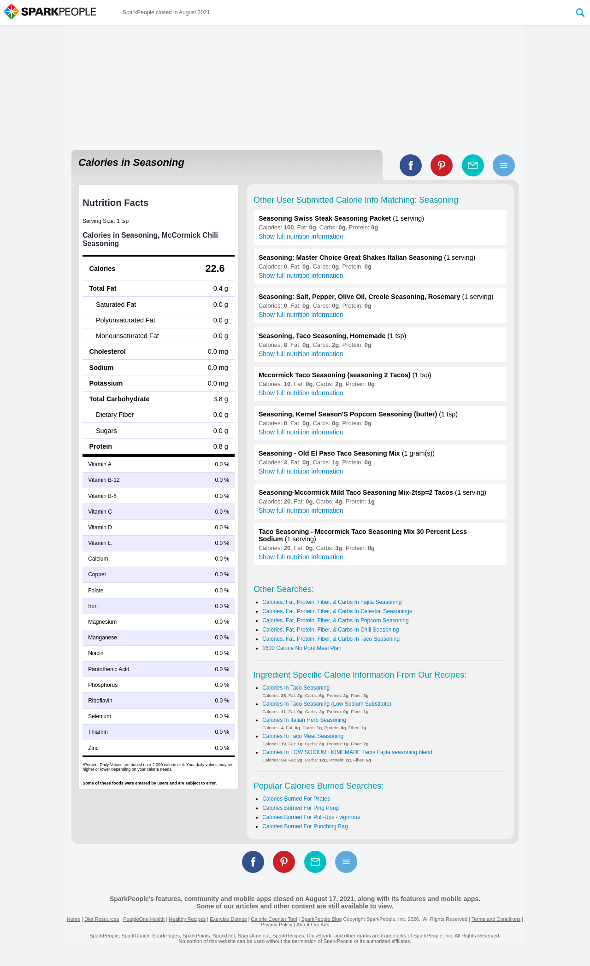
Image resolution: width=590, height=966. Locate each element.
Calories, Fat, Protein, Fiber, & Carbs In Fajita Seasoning (331, 602)
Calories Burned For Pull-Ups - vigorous (311, 817)
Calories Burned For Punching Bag (305, 826)
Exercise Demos (228, 919)
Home (73, 919)
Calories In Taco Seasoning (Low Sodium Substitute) (326, 704)
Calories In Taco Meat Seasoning (302, 736)
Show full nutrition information (301, 236)
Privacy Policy (276, 924)
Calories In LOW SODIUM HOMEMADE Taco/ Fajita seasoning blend (347, 752)
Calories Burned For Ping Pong (300, 808)
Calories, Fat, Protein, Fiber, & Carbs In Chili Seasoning (330, 629)
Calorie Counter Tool (274, 919)
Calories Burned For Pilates (296, 799)
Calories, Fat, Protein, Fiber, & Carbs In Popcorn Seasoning (335, 620)
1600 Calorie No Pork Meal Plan (301, 648)
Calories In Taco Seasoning (296, 688)
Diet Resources (101, 919)
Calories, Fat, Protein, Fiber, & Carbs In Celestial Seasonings (337, 611)
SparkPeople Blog (321, 919)
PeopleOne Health (144, 919)
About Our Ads (313, 924)
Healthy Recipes (187, 919)
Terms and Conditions (496, 919)
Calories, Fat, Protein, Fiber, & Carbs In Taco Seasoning (331, 639)
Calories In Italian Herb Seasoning (304, 720)
